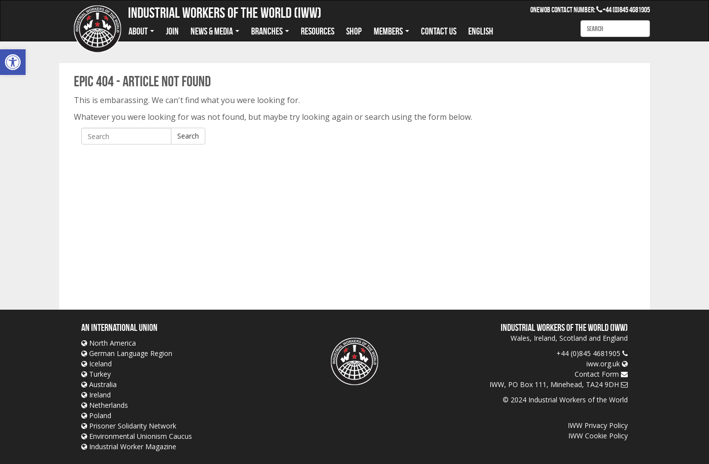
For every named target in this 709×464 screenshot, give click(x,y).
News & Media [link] (215, 31)
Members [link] (391, 31)
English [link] (480, 31)
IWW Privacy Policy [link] (598, 425)
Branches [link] (270, 31)
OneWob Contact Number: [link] (566, 9)
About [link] (141, 31)
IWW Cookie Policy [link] (598, 435)
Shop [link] (354, 31)
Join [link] (172, 31)
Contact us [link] (438, 31)
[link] (13, 62)
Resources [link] (317, 31)
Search (188, 136)
